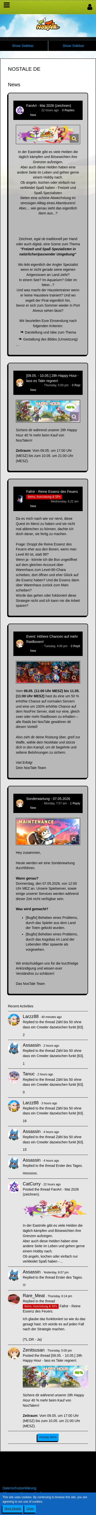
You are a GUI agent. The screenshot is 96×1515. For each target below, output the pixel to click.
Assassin (32, 1045)
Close (30, 1508)
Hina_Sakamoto (36, 501)
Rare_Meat (34, 1295)
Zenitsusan (33, 385)
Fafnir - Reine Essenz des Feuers (52, 492)
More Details (12, 1508)
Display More (48, 1437)
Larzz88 (31, 1016)
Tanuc (29, 1073)
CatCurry (32, 110)
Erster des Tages (69, 1166)
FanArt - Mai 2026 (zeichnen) (48, 106)
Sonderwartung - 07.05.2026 (48, 799)
